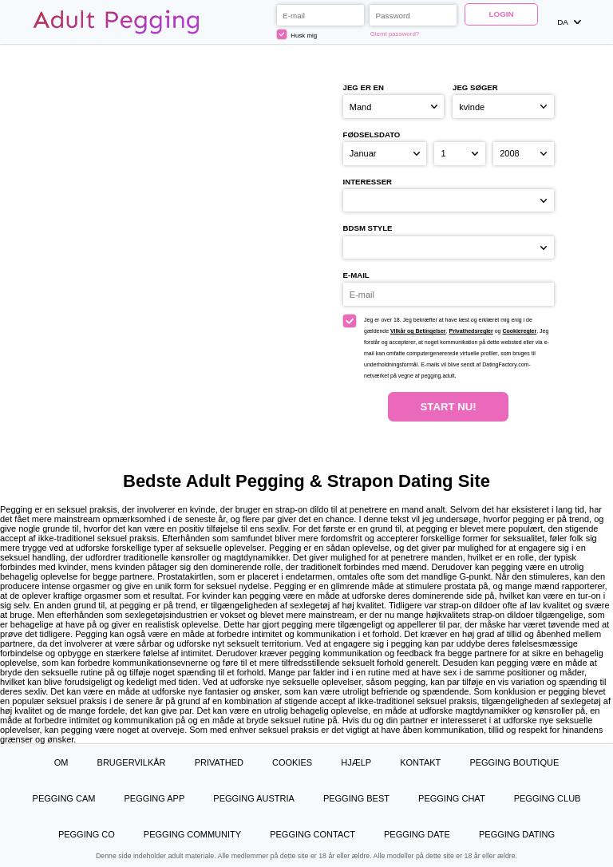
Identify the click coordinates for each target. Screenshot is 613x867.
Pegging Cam (64, 798)
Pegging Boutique (514, 762)
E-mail (356, 275)
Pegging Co (86, 834)
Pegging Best (356, 798)
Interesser (367, 181)
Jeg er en (363, 87)
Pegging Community (192, 834)
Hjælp (356, 762)
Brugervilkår (131, 762)
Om (61, 762)
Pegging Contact (312, 834)
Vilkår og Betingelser (418, 331)
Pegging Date (417, 834)
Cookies (292, 762)
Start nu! (449, 407)
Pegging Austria (253, 798)
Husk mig (297, 34)
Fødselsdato (372, 134)
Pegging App (154, 798)
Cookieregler (519, 331)
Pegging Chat (451, 798)
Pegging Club (547, 798)
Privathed (219, 762)
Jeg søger (475, 87)
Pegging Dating (517, 834)
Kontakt (420, 762)
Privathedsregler (470, 331)
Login (500, 14)
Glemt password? (395, 34)
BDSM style (368, 228)
